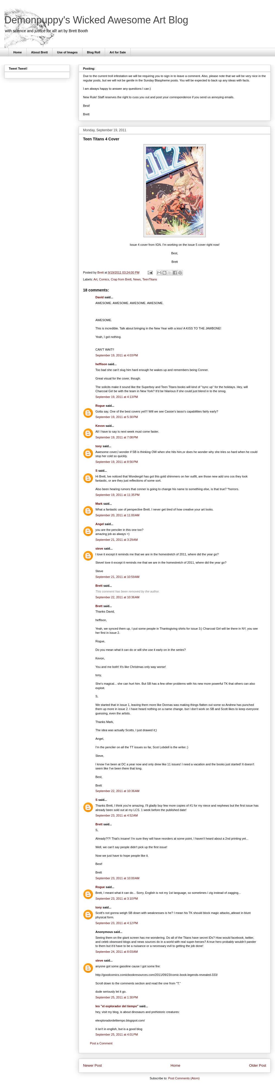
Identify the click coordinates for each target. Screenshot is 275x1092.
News (137, 279)
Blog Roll (93, 52)
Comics (104, 279)
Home (17, 52)
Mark (99, 503)
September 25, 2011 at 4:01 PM (116, 1034)
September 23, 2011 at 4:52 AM (116, 815)
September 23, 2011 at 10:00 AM (117, 878)
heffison (101, 364)
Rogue (100, 405)
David (99, 297)
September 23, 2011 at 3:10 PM (116, 898)
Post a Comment (101, 1043)
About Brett (39, 52)
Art (95, 279)
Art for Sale (117, 52)
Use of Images (67, 52)
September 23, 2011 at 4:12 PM (116, 923)
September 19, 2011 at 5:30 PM (116, 417)
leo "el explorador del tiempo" (117, 1006)
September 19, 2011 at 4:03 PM (116, 355)
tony (98, 446)
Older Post (257, 1065)
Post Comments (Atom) (183, 1078)
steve (99, 548)
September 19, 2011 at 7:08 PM (116, 437)
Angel (99, 524)
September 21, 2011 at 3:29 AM (116, 539)
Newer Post (92, 1065)
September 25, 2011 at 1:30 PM (116, 997)
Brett (99, 585)
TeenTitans (149, 279)
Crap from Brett (121, 279)
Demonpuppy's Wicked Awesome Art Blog (96, 20)
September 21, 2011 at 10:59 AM (117, 576)
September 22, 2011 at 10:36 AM (117, 597)
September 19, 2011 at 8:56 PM (116, 461)
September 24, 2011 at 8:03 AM (116, 951)
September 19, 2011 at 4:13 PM (116, 396)
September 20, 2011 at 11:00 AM (117, 515)
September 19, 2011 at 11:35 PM (117, 494)
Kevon (100, 425)
